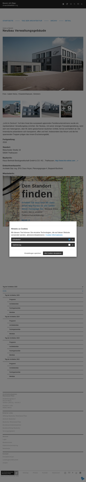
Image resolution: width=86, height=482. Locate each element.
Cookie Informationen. (54, 235)
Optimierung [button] (17, 245)
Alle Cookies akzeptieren (53, 253)
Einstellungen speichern (32, 253)
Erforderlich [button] (17, 239)
